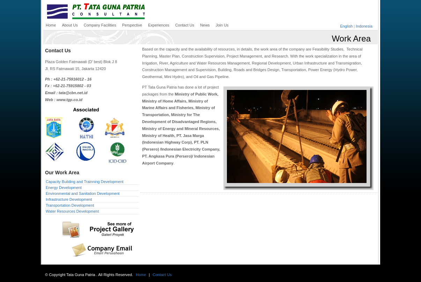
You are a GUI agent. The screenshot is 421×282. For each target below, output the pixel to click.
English (346, 26)
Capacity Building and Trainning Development (85, 182)
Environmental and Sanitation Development (83, 193)
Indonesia (364, 26)
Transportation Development (70, 205)
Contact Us (162, 275)
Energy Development (64, 187)
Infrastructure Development (69, 199)
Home (141, 275)
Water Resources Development (72, 211)
